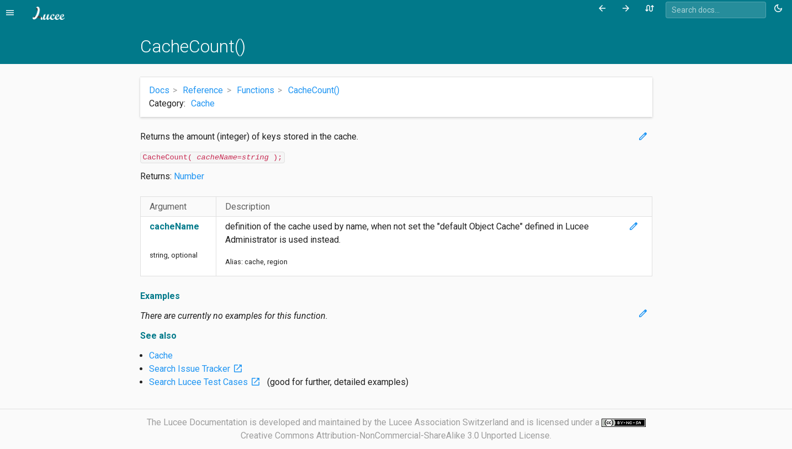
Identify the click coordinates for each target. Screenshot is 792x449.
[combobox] (716, 10)
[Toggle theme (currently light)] (780, 9)
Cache (203, 103)
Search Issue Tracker (198, 369)
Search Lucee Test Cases (207, 382)
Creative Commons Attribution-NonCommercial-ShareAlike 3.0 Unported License (395, 435)
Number (189, 176)
